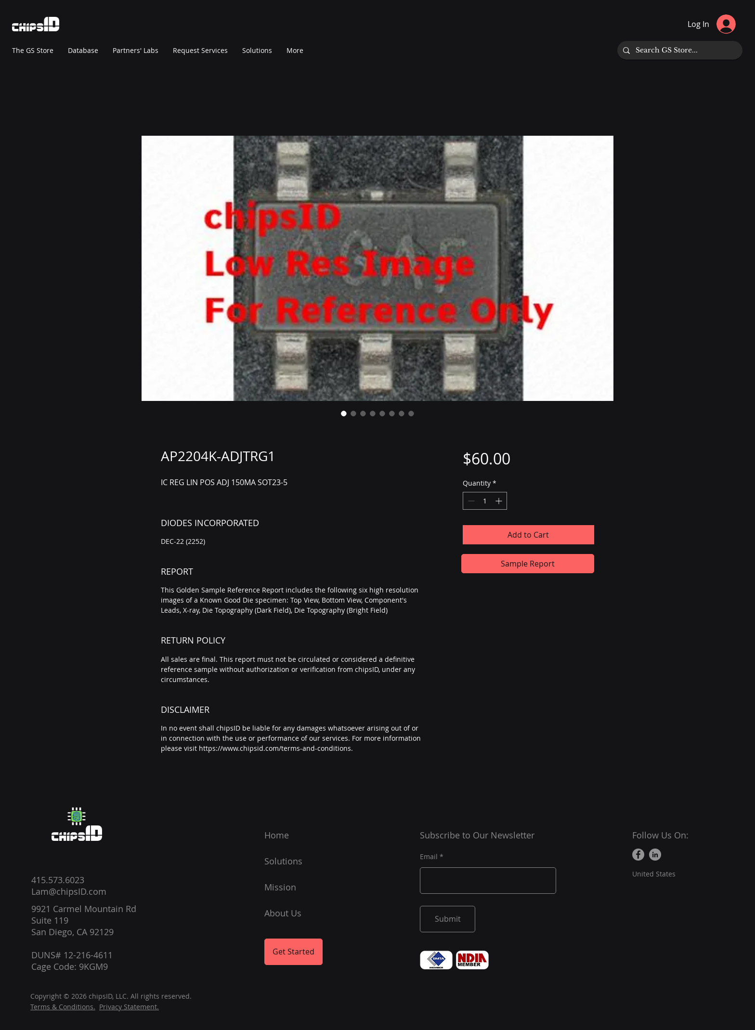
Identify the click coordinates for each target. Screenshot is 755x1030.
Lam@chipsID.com (68, 891)
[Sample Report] (527, 563)
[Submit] (447, 919)
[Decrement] (470, 500)
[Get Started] (293, 952)
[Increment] (500, 500)
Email (429, 856)
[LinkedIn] (655, 855)
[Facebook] (638, 855)
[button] (135, 50)
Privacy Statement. (129, 1006)
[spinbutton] (485, 500)
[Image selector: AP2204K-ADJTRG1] (344, 413)
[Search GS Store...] (679, 50)
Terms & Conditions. (62, 1006)
